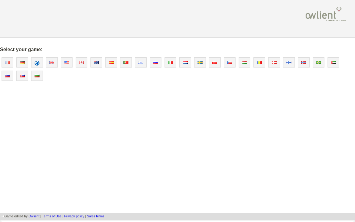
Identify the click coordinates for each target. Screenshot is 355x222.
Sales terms (95, 216)
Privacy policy (74, 216)
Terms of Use (51, 216)
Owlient (34, 216)
